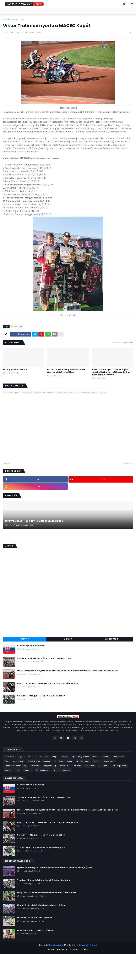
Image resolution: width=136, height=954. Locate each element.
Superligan (89, 766)
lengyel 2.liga (108, 761)
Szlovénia (64, 766)
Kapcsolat (62, 949)
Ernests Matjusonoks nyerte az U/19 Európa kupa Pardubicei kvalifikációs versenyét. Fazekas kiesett (68, 670)
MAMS (96, 761)
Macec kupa (18, 19)
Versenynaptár (83, 761)
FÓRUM (85, 949)
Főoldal (6, 19)
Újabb (7, 463)
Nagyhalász (119, 756)
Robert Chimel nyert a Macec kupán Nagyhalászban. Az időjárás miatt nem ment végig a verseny (112, 372)
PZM (17, 770)
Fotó (6, 761)
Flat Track (77, 766)
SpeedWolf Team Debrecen (39, 761)
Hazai (38, 756)
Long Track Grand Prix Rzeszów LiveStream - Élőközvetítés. (47, 892)
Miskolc (8, 770)
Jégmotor (105, 756)
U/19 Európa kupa (119, 766)
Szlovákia (35, 766)
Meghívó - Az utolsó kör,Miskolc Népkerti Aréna (41, 905)
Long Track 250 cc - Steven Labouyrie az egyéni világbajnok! (48, 683)
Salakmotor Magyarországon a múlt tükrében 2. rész (44, 658)
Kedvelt (24, 639)
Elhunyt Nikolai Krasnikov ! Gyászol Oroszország (34, 521)
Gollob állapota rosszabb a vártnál (35, 930)
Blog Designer (56, 945)
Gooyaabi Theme (88, 945)
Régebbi (127, 463)
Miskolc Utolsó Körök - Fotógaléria (34, 917)
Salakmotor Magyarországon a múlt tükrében (41, 696)
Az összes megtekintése (122, 342)
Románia (27, 770)
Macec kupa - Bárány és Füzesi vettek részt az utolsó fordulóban (66, 370)
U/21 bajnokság (42, 770)
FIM (29, 756)
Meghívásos (83, 756)
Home (51, 949)
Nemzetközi (9, 756)
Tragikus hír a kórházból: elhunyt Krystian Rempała (43, 880)
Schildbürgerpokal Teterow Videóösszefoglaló (41, 847)
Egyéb (21, 756)
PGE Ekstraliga (51, 756)
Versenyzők (111, 639)
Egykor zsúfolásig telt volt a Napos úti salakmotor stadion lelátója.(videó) (55, 867)
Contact (74, 949)
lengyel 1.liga (18, 761)
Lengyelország (68, 756)
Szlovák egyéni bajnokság (30, 645)
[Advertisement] (68, 612)
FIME (95, 756)
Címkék (68, 639)
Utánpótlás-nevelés (61, 770)
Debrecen (59, 761)
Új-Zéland (103, 766)
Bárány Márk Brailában (15, 369)
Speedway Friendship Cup (15, 766)
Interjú (69, 761)
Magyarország (49, 766)
